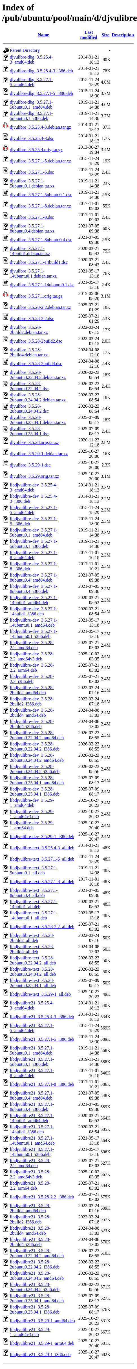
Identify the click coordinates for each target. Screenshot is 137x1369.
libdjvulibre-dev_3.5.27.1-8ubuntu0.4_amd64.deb (33, 577)
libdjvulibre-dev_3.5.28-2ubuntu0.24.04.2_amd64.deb (37, 758)
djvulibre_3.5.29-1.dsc (30, 465)
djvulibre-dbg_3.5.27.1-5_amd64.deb (31, 82)
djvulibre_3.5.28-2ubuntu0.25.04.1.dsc (29, 431)
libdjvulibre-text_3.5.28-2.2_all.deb (42, 926)
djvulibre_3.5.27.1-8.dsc (32, 217)
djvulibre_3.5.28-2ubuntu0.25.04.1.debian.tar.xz (38, 420)
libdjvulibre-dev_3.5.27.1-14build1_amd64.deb (33, 600)
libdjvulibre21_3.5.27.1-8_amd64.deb (32, 1073)
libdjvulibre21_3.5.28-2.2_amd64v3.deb (30, 1174)
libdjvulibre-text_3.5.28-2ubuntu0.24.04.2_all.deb (33, 972)
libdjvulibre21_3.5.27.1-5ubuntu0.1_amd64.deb (32, 1050)
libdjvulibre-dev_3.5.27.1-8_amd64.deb (33, 555)
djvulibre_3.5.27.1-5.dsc (32, 172)
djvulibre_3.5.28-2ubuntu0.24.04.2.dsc (29, 409)
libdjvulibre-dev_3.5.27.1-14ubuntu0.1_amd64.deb (33, 622)
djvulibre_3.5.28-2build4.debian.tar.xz (29, 352)
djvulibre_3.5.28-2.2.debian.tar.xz (40, 307)
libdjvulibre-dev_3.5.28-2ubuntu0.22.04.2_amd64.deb (37, 735)
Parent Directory (25, 50)
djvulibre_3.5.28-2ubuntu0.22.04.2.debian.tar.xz (38, 375)
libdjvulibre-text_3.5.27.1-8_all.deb (42, 881)
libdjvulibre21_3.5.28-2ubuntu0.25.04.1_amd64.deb (37, 1298)
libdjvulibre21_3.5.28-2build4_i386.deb (30, 1242)
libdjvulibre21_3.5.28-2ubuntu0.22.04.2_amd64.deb (37, 1253)
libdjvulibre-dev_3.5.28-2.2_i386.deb (32, 679)
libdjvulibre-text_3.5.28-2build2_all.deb (32, 938)
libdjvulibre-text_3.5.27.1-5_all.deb (42, 859)
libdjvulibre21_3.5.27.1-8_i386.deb (42, 1084)
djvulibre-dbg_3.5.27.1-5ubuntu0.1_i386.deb (31, 116)
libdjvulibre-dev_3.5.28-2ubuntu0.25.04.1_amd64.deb (37, 780)
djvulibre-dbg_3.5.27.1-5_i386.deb (41, 93)
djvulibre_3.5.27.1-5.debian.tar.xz (40, 160)
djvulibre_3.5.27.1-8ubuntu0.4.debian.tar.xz (32, 228)
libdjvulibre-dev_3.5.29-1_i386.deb (42, 836)
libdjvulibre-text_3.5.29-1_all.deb (40, 994)
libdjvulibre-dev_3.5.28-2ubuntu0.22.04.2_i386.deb (34, 746)
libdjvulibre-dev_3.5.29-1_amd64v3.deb (32, 814)
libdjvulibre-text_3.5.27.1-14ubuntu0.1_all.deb (34, 915)
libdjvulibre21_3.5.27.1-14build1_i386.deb (32, 1129)
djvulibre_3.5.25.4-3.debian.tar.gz (40, 127)
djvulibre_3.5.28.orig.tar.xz (34, 442)
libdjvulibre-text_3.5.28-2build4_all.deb (32, 949)
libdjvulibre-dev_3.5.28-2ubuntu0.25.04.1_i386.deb (34, 791)
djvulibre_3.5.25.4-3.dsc (32, 138)
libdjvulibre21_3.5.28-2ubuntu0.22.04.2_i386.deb (34, 1264)
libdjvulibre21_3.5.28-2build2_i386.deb (30, 1219)
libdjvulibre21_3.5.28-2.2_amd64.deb (30, 1163)
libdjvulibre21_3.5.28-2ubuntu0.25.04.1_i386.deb (34, 1309)
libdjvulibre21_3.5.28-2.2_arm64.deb (30, 1186)
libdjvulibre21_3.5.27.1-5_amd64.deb (32, 1028)
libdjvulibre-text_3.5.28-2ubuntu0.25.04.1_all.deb (33, 983)
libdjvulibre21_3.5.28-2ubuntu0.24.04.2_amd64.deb (37, 1276)
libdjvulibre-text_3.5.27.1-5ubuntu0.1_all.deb (34, 870)
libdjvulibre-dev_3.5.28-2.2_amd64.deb (32, 645)
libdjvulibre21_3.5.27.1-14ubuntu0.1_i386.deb (32, 1152)
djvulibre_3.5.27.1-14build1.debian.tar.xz (30, 251)
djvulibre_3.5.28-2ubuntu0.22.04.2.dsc (29, 386)
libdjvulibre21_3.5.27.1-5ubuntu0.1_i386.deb (32, 1062)
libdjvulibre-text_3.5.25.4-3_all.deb (42, 847)
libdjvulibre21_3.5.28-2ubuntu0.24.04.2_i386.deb (34, 1287)
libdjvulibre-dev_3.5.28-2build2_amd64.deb (32, 690)
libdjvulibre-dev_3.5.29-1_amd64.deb (32, 803)
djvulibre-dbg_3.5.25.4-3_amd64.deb (31, 59)
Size (105, 34)
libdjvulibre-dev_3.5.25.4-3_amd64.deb (33, 487)
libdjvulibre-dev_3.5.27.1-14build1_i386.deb (33, 611)
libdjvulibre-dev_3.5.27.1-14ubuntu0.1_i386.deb (33, 634)
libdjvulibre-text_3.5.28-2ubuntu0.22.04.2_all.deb (33, 960)
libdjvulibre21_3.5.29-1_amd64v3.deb (30, 1332)
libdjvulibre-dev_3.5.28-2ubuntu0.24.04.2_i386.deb (34, 769)
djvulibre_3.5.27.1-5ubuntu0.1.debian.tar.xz (32, 183)
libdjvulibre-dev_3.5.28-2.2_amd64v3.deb (32, 656)
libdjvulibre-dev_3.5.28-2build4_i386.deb (32, 724)
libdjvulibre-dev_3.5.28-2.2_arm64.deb (32, 668)
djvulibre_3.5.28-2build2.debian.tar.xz (29, 330)
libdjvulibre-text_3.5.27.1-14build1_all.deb (34, 904)
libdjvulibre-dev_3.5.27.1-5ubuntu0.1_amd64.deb (33, 532)
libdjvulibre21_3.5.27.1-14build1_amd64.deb (32, 1118)
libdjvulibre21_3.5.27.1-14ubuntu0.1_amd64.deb (32, 1140)
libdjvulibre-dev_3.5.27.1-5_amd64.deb (33, 510)
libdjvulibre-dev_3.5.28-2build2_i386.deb (32, 701)
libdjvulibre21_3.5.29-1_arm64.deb (42, 1343)
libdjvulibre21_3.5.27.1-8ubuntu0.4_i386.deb (32, 1107)
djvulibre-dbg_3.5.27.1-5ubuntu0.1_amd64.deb (31, 105)
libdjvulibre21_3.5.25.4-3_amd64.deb (32, 1005)
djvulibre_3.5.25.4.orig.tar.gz (36, 149)
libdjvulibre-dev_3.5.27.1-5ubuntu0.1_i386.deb (33, 544)
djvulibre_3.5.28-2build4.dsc (36, 363)
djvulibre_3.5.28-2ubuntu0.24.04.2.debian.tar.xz (38, 397)
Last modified (88, 35)
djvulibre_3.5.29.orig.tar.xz (34, 476)
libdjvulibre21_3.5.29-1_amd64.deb (42, 1320)
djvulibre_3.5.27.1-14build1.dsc (39, 262)
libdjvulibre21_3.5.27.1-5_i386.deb (42, 1039)
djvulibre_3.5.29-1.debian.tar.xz (39, 453)
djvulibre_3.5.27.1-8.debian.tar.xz (40, 206)
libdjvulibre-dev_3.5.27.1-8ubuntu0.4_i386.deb (33, 589)
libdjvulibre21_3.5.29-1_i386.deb (40, 1354)
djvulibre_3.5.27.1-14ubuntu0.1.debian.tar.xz (33, 273)
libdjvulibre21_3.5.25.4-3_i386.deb (42, 1016)
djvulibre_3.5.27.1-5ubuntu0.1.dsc (41, 194)
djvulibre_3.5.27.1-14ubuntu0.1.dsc (42, 284)
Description (123, 34)
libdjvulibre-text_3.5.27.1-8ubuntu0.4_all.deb (34, 893)
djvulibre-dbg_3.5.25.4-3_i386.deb (41, 70)
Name (43, 34)
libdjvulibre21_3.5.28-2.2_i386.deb (42, 1196)
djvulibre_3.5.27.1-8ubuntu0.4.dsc (41, 239)
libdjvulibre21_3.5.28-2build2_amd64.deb (30, 1208)
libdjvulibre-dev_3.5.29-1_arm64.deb (32, 825)
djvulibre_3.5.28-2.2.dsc (32, 318)
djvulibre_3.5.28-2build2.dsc (36, 341)
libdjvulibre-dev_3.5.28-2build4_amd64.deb (32, 713)
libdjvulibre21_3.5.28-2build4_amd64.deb (30, 1231)
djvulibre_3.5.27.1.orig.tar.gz (36, 296)
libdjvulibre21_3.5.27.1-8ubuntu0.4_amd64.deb (32, 1095)
